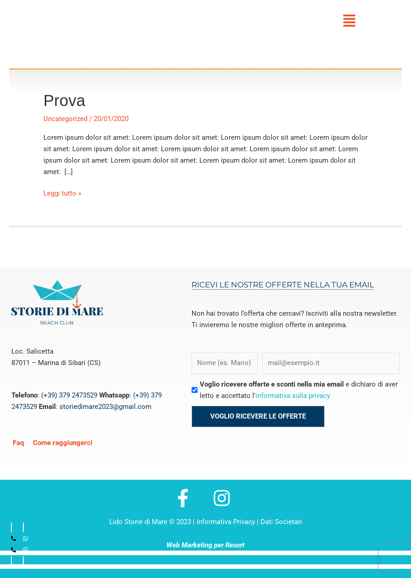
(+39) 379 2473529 (69, 395)
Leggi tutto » (62, 192)
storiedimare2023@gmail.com (105, 407)
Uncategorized (65, 119)
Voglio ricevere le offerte (258, 416)
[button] (349, 20)
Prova (64, 100)
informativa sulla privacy (293, 396)
